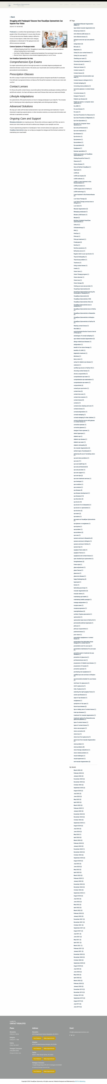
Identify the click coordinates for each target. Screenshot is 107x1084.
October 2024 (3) (78, 820)
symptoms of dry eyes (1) (81, 703)
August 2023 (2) (78, 861)
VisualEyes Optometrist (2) (81, 296)
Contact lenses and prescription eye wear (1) (84, 76)
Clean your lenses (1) (79, 67)
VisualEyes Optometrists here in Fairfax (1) (85, 309)
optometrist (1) (78, 617)
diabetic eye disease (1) (80, 439)
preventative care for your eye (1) (83, 646)
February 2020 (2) (79, 983)
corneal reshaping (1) (80, 414)
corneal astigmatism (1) (80, 411)
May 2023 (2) (77, 869)
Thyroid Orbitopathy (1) (80, 257)
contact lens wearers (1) (80, 397)
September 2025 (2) (79, 787)
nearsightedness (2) (79, 611)
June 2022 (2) (78, 901)
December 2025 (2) (79, 779)
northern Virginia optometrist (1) (83, 614)
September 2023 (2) (79, 858)
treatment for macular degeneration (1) (85, 715)
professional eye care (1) (81, 660)
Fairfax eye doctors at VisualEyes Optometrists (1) (83, 154)
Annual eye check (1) (79, 31)
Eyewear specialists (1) (80, 151)
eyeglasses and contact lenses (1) (83, 556)
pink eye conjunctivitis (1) (81, 629)
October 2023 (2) (78, 855)
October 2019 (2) (78, 995)
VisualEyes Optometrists (17, 130)
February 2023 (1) (79, 878)
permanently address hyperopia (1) (83, 623)
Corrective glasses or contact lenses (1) (84, 89)
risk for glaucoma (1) (80, 686)
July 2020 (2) (77, 969)
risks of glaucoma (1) (80, 689)
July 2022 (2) (77, 899)
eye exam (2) (77, 513)
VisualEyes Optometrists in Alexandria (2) (84, 313)
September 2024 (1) (79, 823)
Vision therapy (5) (79, 283)
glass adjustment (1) (79, 567)
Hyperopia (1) (77, 170)
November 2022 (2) (79, 887)
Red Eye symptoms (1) (80, 248)
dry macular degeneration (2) (82, 448)
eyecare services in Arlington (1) (83, 541)
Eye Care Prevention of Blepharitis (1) (84, 117)
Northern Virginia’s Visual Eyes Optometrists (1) (82, 221)
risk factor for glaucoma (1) (81, 683)
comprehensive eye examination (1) (84, 379)
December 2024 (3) (79, 814)
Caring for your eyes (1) (80, 55)
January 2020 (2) (78, 986)
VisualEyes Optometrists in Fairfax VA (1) (84, 322)
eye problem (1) (78, 529)
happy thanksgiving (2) (80, 579)
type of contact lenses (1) (81, 722)
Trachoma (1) (77, 262)
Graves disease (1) (79, 164)
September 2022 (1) (79, 893)
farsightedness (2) (79, 561)
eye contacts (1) (78, 487)
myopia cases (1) (78, 605)
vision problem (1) (79, 744)
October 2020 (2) (78, 960)
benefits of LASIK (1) (79, 350)
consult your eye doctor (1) (81, 388)
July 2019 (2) (77, 1004)
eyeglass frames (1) (79, 553)
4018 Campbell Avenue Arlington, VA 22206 (44, 1044)
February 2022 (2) (79, 913)
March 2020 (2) (78, 980)
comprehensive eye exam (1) (82, 376)
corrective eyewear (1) (80, 424)
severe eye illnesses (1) (80, 694)
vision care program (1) (80, 728)
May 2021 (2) (77, 939)
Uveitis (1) (76, 268)
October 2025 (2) (78, 785)
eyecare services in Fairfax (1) (82, 544)
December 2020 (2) (79, 954)
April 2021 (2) (77, 942)
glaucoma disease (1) (80, 576)
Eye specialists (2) (79, 145)
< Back (12, 17)
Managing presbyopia (16, 122)
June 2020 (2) (78, 972)
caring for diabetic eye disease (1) (83, 362)
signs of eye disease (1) (80, 697)
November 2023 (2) (79, 852)
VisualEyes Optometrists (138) (82, 299)
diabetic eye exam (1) (80, 442)
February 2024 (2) (79, 843)
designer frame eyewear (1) (81, 430)
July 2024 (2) (77, 828)
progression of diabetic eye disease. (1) (85, 663)
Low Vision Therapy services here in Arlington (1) (84, 202)
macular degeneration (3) (81, 591)
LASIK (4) (76, 173)
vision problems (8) (79, 747)
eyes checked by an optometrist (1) (83, 558)
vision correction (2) (79, 731)
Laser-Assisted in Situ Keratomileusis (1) (84, 195)
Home (60, 4)
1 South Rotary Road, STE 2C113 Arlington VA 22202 (47, 1065)
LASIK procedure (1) (79, 186)
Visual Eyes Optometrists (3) (82, 289)
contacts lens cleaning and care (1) (83, 406)
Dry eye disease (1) (79, 109)
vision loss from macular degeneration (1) (84, 740)
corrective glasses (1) (80, 427)
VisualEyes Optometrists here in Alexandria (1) (83, 305)
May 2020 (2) (77, 974)
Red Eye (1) (77, 245)
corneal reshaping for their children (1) (84, 417)
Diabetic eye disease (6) (80, 99)
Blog (94, 4)
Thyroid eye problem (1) (80, 259)
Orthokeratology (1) (79, 227)
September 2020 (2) (79, 963)
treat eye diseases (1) (80, 712)
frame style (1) (78, 564)
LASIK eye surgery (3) (80, 176)
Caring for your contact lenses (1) (83, 52)
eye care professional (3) (81, 467)
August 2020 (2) (78, 966)
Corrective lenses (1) (79, 93)
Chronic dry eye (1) (79, 64)
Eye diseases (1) (78, 133)
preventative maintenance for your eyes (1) (85, 649)
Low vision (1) (78, 206)
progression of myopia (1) (81, 666)
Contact (98, 4)
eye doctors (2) (78, 510)
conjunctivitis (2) (78, 385)
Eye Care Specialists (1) (80, 120)
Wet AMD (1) (77, 328)
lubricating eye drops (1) (80, 588)
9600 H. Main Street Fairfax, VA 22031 (43, 1054)
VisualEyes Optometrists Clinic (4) (83, 302)
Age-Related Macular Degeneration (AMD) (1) (83, 24)
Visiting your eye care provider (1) (83, 286)
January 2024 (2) (78, 846)
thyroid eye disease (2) (80, 706)
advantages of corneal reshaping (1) (84, 336)
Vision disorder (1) (79, 277)
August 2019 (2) (78, 1001)
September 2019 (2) (79, 998)
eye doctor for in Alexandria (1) (82, 505)
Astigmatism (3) (78, 44)
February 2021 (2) (79, 948)
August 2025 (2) (78, 790)
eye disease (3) (78, 490)
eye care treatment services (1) (82, 478)
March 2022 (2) (78, 910)
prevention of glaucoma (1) (81, 657)
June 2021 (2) (78, 936)
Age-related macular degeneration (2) (84, 28)
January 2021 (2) (78, 951)
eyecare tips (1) (78, 547)
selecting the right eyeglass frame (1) (84, 692)
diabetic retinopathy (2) (80, 445)
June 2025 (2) (78, 796)
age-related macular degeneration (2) (84, 338)
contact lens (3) (78, 391)
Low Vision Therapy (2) (80, 199)
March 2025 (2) (78, 805)
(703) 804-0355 (14, 1050)
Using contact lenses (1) (80, 265)
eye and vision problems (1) (81, 458)
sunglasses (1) (78, 700)
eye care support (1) (79, 472)
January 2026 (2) (78, 776)
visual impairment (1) (80, 758)
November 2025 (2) (79, 782)
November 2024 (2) (79, 817)
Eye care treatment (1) (80, 130)
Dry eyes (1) (77, 112)
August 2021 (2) (78, 931)
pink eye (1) (77, 626)
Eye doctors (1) (78, 136)
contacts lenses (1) (79, 409)
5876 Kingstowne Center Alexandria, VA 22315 (45, 1034)
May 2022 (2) (77, 904)
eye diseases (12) (79, 496)
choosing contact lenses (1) (81, 371)
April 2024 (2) (77, 837)
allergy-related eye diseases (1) (82, 341)
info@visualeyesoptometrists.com (79, 1032)
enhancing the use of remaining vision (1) (84, 454)
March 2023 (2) (78, 875)
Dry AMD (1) (77, 106)
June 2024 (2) (78, 831)
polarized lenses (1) (79, 631)
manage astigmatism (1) (81, 602)
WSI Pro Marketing (80, 1081)
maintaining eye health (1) (81, 596)
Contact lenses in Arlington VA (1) (83, 80)
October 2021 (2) (78, 925)
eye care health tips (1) (80, 464)
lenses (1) (76, 585)
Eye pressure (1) (78, 139)
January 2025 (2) (78, 811)
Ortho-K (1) (77, 224)
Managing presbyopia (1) (81, 211)
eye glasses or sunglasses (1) (82, 523)
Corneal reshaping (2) (80, 83)
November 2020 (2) (79, 957)
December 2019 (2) (79, 989)
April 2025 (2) (77, 802)
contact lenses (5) (79, 400)
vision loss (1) (78, 734)
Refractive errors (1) (79, 251)
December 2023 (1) (79, 849)
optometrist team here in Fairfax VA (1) (85, 620)
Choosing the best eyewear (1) (82, 61)
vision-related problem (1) (81, 753)
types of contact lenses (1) (81, 725)
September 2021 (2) (79, 928)
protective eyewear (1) (80, 669)
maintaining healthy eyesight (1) (83, 599)
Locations (65, 4)
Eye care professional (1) (81, 128)
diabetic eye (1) (78, 436)
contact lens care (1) (79, 394)
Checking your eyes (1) (80, 58)
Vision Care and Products (84, 4)
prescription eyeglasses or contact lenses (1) (83, 638)
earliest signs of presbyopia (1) (82, 451)
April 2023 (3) (77, 872)
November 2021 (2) (79, 922)
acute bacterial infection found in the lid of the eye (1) (85, 332)
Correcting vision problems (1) (82, 86)
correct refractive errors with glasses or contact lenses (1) (84, 421)
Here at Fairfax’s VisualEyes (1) (82, 167)
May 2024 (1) (77, 834)
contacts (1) (77, 403)
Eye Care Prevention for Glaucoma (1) (84, 115)
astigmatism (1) (78, 344)
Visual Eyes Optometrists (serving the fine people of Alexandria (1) (84, 292)
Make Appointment (49, 1038)
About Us (73, 4)
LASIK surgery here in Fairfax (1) (83, 189)
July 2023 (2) (77, 863)
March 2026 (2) (78, 770)
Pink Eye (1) (77, 233)
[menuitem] (61, 4)
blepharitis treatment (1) (80, 353)
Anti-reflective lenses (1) (80, 36)
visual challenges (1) (79, 755)
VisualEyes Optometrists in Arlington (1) (84, 318)
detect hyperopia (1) (79, 433)
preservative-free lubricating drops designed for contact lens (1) (83, 642)
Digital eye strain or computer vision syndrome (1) (84, 102)
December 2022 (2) (79, 884)
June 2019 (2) (78, 1007)
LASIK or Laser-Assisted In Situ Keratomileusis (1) (82, 182)
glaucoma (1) (77, 573)
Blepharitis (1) (78, 49)
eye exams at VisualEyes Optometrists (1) (84, 520)
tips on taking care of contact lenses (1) (85, 709)
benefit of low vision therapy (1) (82, 347)
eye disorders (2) (78, 499)
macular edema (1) (79, 593)
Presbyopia (13, 32)
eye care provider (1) (79, 470)
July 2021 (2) (77, 934)
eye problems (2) (78, 532)
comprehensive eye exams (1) (82, 382)
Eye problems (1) (78, 142)
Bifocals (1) (77, 46)
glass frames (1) (78, 570)
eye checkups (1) (78, 481)
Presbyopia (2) (78, 242)
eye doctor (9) (78, 502)
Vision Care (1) (78, 271)
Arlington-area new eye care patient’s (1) (84, 40)
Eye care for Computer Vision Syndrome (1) (82, 124)
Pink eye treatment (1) (80, 239)
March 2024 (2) (78, 840)
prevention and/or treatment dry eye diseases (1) (84, 653)
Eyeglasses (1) (78, 148)
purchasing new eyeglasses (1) (82, 672)
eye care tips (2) (78, 475)
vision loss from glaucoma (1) (82, 737)
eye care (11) (77, 461)
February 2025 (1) (79, 808)
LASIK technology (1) (80, 191)
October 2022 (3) (78, 890)
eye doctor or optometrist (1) (82, 507)
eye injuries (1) (78, 526)
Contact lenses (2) (79, 73)
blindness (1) (77, 356)
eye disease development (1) (82, 493)
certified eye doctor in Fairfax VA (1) (84, 368)
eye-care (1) (77, 535)
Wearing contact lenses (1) (81, 325)
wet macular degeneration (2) (82, 761)
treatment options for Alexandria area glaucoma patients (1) (84, 718)
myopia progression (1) (80, 608)
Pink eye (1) (77, 236)
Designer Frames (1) (79, 96)
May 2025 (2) (77, 799)
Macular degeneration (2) (81, 209)
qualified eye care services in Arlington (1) (84, 675)
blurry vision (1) (78, 359)
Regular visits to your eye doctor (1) (84, 254)
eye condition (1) (78, 484)
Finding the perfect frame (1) (82, 158)
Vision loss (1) (78, 280)
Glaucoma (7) (77, 161)
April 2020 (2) (77, 977)
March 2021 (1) (78, 945)
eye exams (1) (78, 516)
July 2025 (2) (77, 793)
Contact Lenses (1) (79, 70)
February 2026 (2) (79, 773)
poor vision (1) (78, 634)
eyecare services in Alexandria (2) (83, 538)
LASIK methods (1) (79, 178)
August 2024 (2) (78, 825)
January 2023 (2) (78, 881)
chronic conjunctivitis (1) (81, 373)
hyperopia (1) (77, 582)
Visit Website (37, 1038)
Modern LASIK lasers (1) (80, 214)
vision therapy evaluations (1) (82, 750)
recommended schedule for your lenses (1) (85, 679)
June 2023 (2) (78, 866)
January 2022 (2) (78, 916)
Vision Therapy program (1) (81, 274)
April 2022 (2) (77, 907)
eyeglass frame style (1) (80, 550)
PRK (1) (76, 230)
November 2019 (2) (79, 992)
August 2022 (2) (78, 896)
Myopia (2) (77, 217)
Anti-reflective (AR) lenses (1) (82, 34)
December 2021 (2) (79, 919)
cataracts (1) (77, 365)
